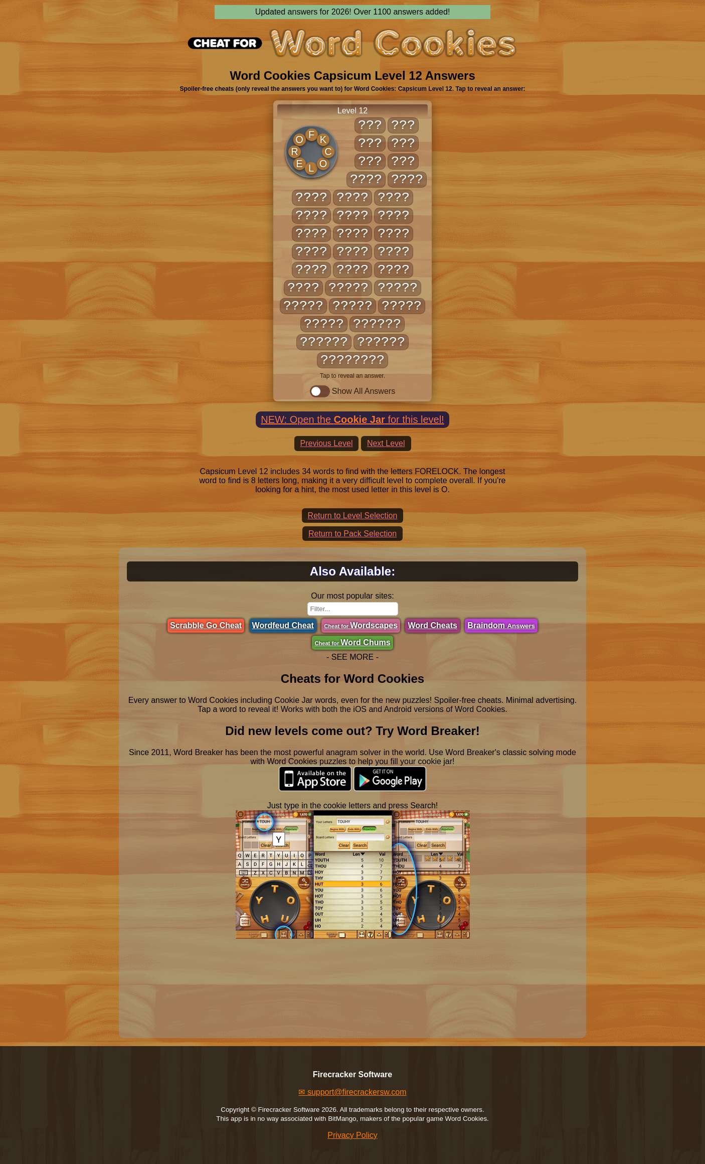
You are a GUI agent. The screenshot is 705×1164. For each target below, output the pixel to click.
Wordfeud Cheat (283, 625)
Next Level (386, 443)
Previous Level (326, 443)
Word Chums (352, 642)
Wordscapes (361, 625)
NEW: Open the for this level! (352, 419)
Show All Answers (352, 391)
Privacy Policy (352, 1135)
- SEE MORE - (352, 657)
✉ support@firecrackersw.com (352, 1092)
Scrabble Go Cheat (206, 625)
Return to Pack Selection (352, 533)
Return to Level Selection (353, 515)
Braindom (501, 625)
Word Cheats (432, 625)
